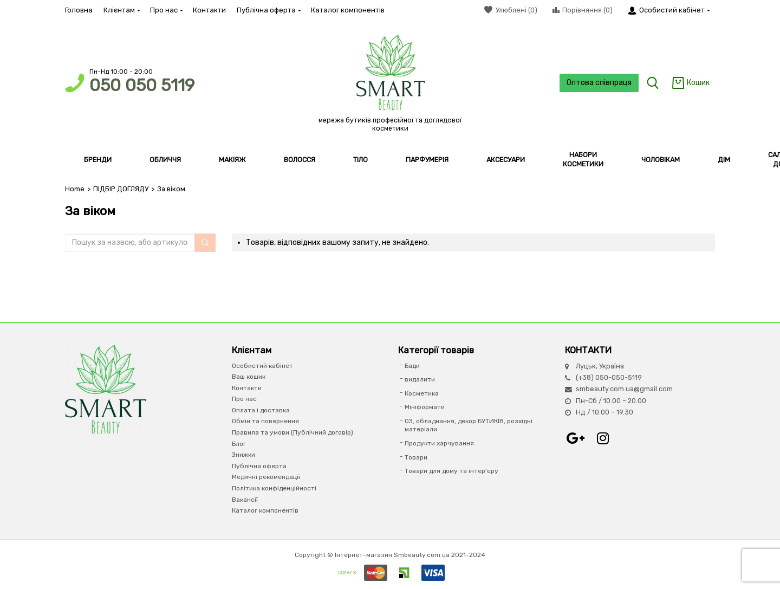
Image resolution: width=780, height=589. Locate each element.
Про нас (166, 10)
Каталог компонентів (348, 10)
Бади (412, 366)
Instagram (603, 438)
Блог (239, 444)
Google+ (576, 438)
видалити (420, 379)
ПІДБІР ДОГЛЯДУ (120, 189)
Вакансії (245, 499)
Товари (416, 457)
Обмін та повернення (265, 421)
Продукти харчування (439, 443)
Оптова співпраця (599, 82)
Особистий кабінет (262, 366)
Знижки (243, 454)
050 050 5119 (141, 85)
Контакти (209, 10)
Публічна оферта (268, 10)
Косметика (422, 393)
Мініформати (425, 407)
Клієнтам (121, 10)
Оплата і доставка (261, 410)
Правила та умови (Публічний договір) (292, 432)
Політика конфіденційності (274, 488)
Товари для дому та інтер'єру (451, 471)
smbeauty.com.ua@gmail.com (624, 389)
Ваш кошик (248, 376)
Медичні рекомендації (266, 477)
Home (74, 189)
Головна (79, 10)
